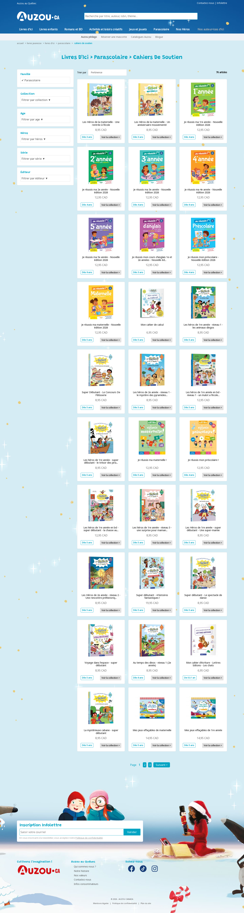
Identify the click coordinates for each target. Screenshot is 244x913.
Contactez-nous (205, 3)
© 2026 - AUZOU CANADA (122, 899)
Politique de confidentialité (89, 837)
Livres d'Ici (50, 43)
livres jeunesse (34, 43)
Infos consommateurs (84, 884)
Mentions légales (100, 903)
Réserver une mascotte (114, 36)
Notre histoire (79, 871)
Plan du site (146, 903)
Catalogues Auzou (141, 36)
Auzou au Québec (26, 3)
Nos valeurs (78, 875)
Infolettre (222, 3)
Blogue (159, 36)
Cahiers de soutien (83, 43)
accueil (20, 43)
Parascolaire (64, 43)
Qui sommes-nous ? (83, 866)
